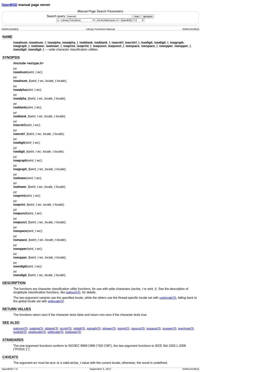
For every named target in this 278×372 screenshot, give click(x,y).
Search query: (90, 16)
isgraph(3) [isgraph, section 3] (94, 328)
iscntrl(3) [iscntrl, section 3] (66, 328)
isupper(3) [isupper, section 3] (169, 328)
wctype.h (35, 63)
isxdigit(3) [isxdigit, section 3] (19, 332)
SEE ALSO (10, 323)
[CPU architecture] (107, 20)
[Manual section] (75, 20)
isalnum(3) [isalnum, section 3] (73, 292)
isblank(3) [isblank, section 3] (51, 328)
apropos (148, 16)
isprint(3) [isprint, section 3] (124, 328)
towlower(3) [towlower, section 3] (73, 332)
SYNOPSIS (11, 57)
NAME (7, 37)
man (136, 16)
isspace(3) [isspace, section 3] (154, 328)
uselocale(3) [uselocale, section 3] (167, 297)
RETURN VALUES (16, 309)
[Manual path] (132, 20)
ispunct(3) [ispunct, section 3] (138, 328)
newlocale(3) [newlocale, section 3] (37, 332)
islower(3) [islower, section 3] (109, 328)
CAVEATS (10, 357)
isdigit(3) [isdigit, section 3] (79, 328)
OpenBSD (9, 5)
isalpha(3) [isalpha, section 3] (36, 328)
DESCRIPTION (13, 283)
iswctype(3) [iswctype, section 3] (186, 328)
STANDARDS (12, 340)
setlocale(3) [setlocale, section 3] (56, 301)
